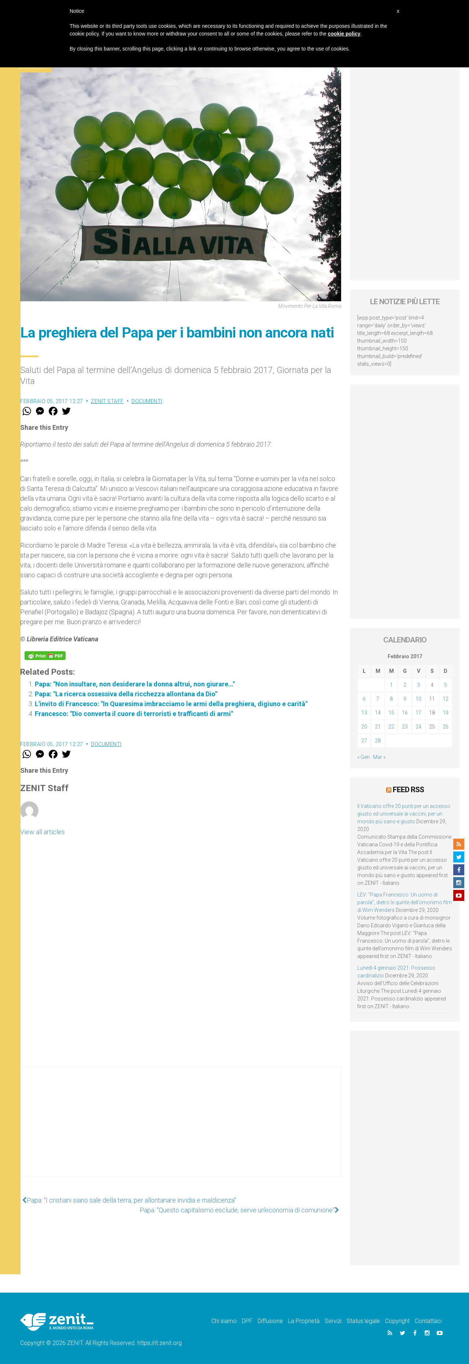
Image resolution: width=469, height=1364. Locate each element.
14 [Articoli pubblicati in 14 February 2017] (378, 713)
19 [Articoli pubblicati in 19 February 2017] (445, 713)
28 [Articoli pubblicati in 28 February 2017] (378, 741)
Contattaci (428, 1320)
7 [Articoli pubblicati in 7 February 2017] (377, 699)
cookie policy (344, 34)
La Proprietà (304, 1320)
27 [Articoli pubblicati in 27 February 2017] (364, 741)
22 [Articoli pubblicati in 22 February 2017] (391, 727)
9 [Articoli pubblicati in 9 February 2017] (404, 699)
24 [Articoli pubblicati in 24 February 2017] (418, 727)
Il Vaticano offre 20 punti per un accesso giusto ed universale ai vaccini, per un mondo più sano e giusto (403, 813)
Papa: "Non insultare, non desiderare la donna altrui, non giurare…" (135, 684)
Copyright (397, 1320)
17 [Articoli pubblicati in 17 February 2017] (418, 713)
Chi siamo (224, 1320)
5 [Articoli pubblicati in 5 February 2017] (445, 685)
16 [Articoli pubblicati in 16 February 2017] (405, 713)
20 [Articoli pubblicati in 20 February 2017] (364, 727)
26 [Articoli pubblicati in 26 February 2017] (445, 727)
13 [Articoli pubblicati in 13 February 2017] (364, 713)
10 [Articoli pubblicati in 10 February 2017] (418, 699)
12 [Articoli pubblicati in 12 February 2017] (445, 699)
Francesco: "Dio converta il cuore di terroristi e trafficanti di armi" (134, 714)
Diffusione (270, 1320)
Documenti (147, 401)
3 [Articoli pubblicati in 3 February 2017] (418, 685)
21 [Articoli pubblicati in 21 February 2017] (378, 727)
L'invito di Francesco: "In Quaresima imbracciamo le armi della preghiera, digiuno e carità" (171, 704)
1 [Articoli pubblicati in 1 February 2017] (391, 685)
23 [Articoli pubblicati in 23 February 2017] (405, 727)
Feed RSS (408, 789)
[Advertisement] (180, 1129)
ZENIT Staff (107, 401)
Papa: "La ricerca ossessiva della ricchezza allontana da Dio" (126, 694)
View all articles (42, 832)
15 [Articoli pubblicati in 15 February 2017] (391, 713)
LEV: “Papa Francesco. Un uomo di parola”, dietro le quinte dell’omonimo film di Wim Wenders (404, 902)
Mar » (379, 757)
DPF (247, 1320)
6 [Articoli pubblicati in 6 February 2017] (364, 699)
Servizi (333, 1320)
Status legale (363, 1320)
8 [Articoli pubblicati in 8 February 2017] (391, 699)
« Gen (363, 757)
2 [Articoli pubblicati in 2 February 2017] (404, 685)
